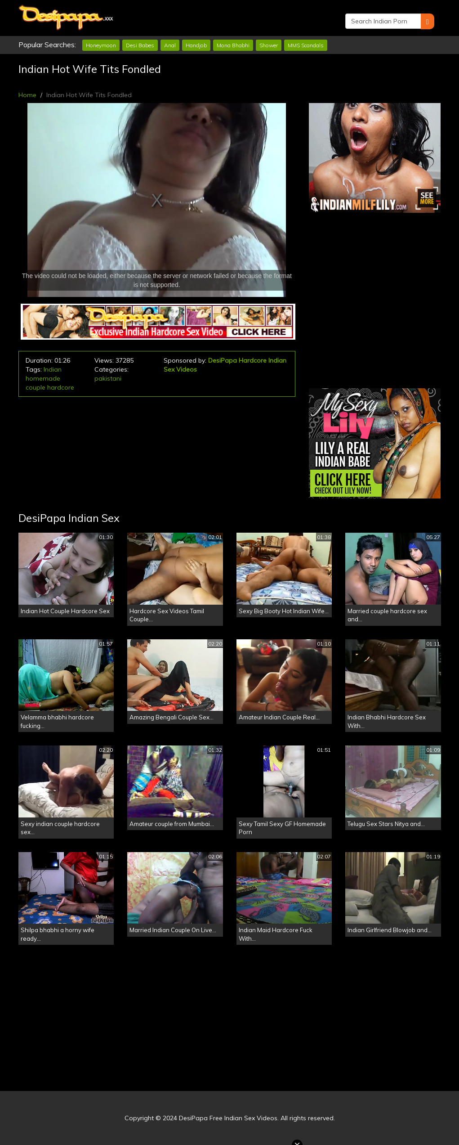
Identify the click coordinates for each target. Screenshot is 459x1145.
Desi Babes (140, 45)
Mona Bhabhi (233, 45)
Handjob (196, 45)
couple (35, 387)
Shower (268, 45)
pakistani (107, 378)
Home (27, 95)
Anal (170, 45)
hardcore (60, 387)
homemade (43, 378)
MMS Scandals (306, 45)
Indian (53, 369)
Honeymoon (101, 45)
